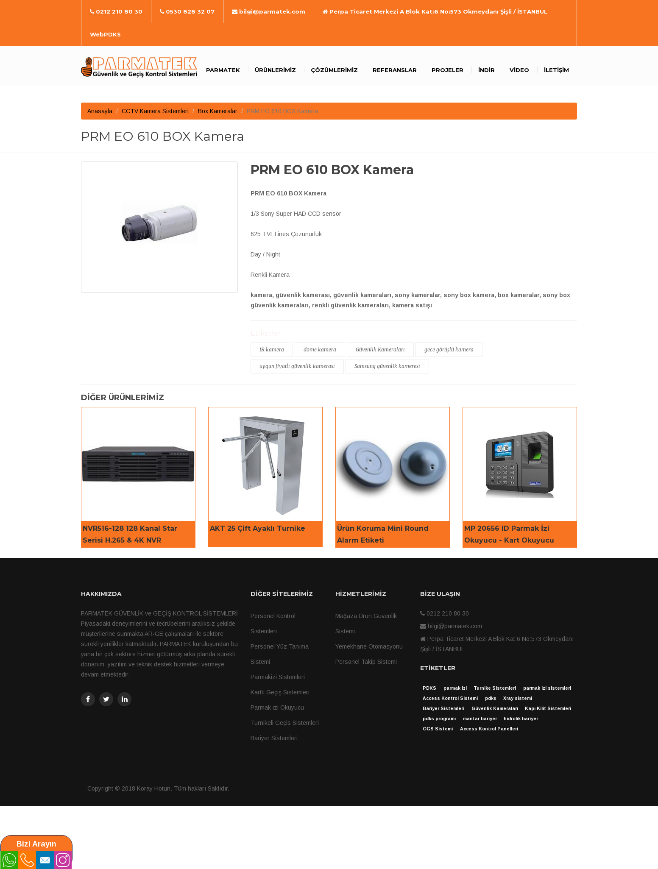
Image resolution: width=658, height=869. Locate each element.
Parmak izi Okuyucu (277, 707)
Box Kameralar (217, 111)
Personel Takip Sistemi (366, 661)
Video (519, 70)
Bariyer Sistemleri (274, 738)
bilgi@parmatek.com (268, 11)
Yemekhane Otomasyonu (369, 646)
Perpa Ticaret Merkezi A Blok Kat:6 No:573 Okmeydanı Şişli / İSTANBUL (435, 11)
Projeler (447, 70)
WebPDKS (105, 34)
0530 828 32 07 (187, 11)
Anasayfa (99, 111)
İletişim (556, 70)
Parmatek (223, 70)
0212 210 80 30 (116, 11)
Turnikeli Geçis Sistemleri (285, 722)
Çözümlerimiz (334, 70)
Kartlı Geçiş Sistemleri (280, 692)
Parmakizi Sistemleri (278, 677)
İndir (486, 70)
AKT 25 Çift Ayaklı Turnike (257, 528)
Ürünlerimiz (275, 70)
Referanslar (395, 70)
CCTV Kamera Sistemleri (155, 111)
